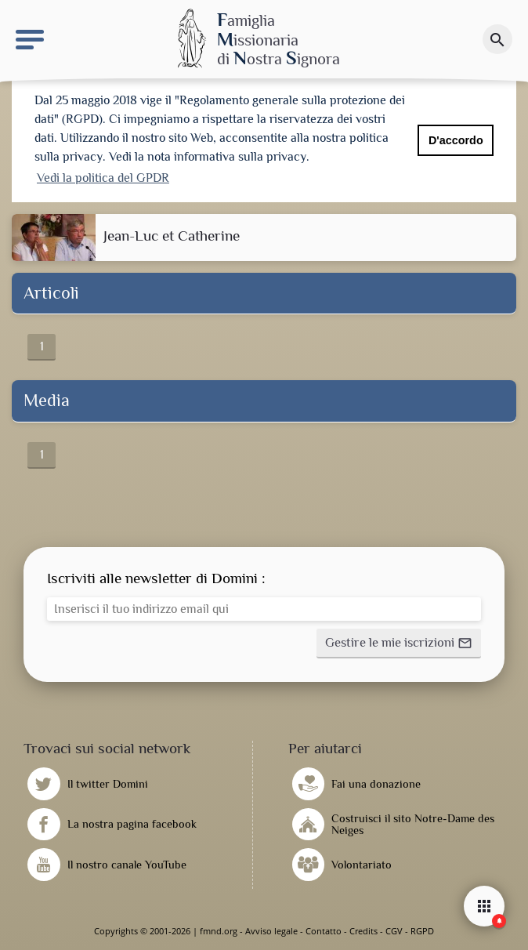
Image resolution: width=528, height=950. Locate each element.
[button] (398, 643)
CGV (394, 931)
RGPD (422, 931)
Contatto (324, 931)
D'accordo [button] (456, 140)
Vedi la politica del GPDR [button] (103, 178)
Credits (363, 931)
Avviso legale (271, 931)
